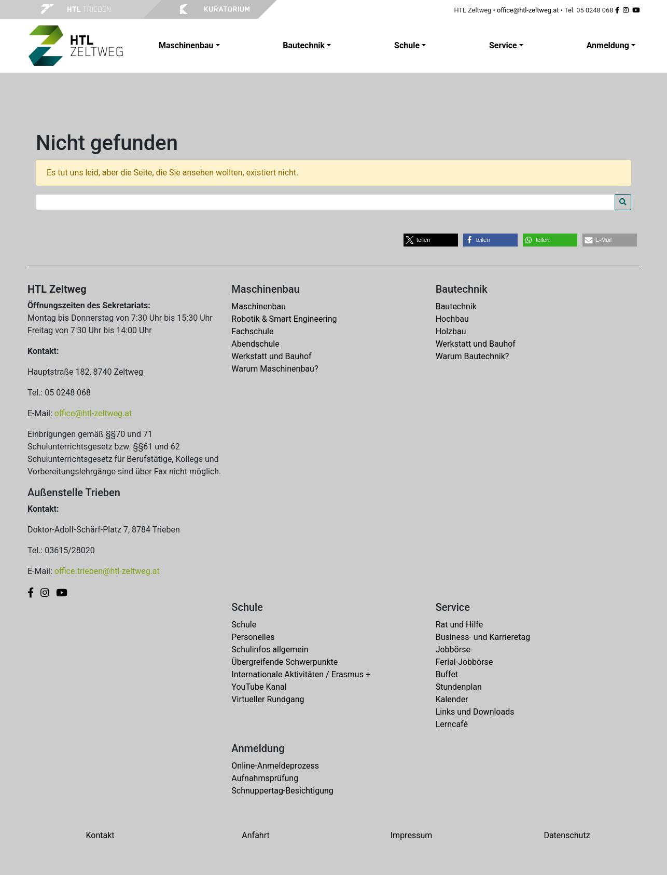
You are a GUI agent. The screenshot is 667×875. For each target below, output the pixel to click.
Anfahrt (255, 835)
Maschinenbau (258, 306)
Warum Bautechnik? (472, 356)
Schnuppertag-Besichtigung (282, 791)
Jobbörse (453, 649)
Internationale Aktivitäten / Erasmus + (300, 674)
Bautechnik (456, 306)
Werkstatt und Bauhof (271, 356)
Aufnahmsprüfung (264, 778)
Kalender (452, 699)
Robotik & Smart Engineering (284, 319)
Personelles (252, 637)
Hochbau (452, 319)
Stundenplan (459, 687)
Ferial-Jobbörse (464, 662)
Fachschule (252, 331)
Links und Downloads (475, 712)
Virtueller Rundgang (267, 699)
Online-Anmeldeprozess (275, 766)
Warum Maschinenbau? (274, 369)
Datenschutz (567, 835)
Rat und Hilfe (459, 625)
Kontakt (100, 835)
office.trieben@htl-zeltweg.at (107, 571)
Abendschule (255, 344)
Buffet (447, 674)
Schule (243, 625)
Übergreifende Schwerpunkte (284, 662)
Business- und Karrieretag (483, 637)
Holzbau (451, 331)
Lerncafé (452, 724)
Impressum (412, 835)
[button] (431, 240)
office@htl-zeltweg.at (528, 10)
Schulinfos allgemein (269, 649)
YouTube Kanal (258, 687)
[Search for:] (325, 202)
